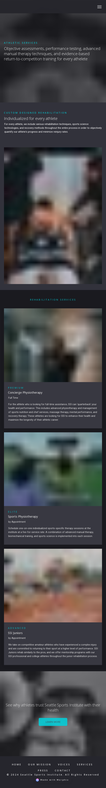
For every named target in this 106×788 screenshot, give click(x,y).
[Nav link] (17, 764)
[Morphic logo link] (53, 780)
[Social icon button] (99, 7)
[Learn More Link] (53, 723)
